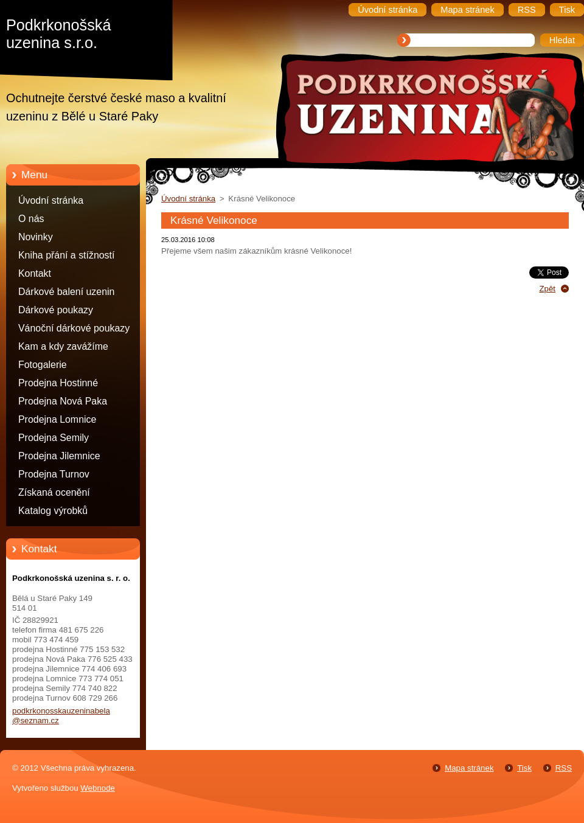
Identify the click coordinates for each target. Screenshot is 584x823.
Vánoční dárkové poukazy (74, 328)
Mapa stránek (469, 768)
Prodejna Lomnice (57, 419)
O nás (31, 219)
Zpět (547, 288)
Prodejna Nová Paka (62, 401)
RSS (563, 768)
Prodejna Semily (53, 437)
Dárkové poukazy (55, 310)
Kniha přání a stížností (66, 255)
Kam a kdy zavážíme (63, 346)
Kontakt (34, 273)
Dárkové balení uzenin (66, 291)
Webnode (97, 788)
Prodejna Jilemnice (59, 456)
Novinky (35, 237)
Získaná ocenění (54, 492)
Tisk (524, 768)
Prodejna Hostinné (58, 383)
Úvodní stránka (50, 200)
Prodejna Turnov (53, 474)
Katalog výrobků (53, 510)
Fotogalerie (42, 364)
